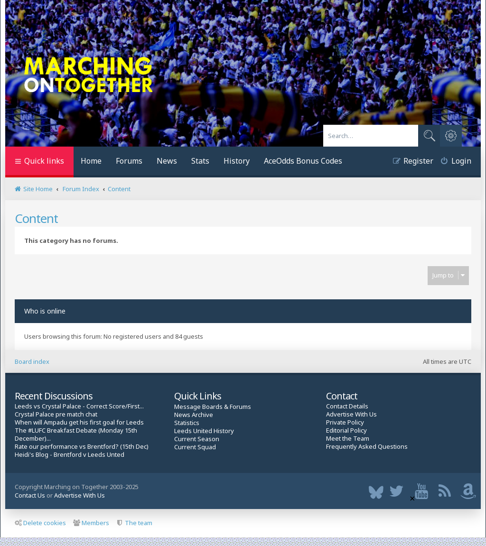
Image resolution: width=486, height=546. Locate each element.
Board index (32, 361)
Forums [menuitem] (129, 161)
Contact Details (347, 406)
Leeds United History (204, 431)
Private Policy (345, 422)
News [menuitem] (167, 161)
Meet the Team (347, 439)
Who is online (44, 310)
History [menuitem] (237, 161)
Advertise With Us (351, 414)
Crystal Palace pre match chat (56, 414)
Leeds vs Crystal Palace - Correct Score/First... (79, 406)
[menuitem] (452, 162)
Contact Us (30, 495)
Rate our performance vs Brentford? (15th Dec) (82, 447)
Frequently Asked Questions (367, 447)
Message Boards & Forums (212, 406)
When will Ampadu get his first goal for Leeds (79, 422)
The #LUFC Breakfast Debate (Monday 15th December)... (76, 434)
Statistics (186, 423)
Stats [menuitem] (200, 161)
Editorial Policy (346, 430)
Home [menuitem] (91, 161)
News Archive (193, 415)
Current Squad (195, 447)
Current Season (196, 439)
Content (36, 218)
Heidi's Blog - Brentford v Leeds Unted (69, 455)
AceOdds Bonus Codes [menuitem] (303, 161)
